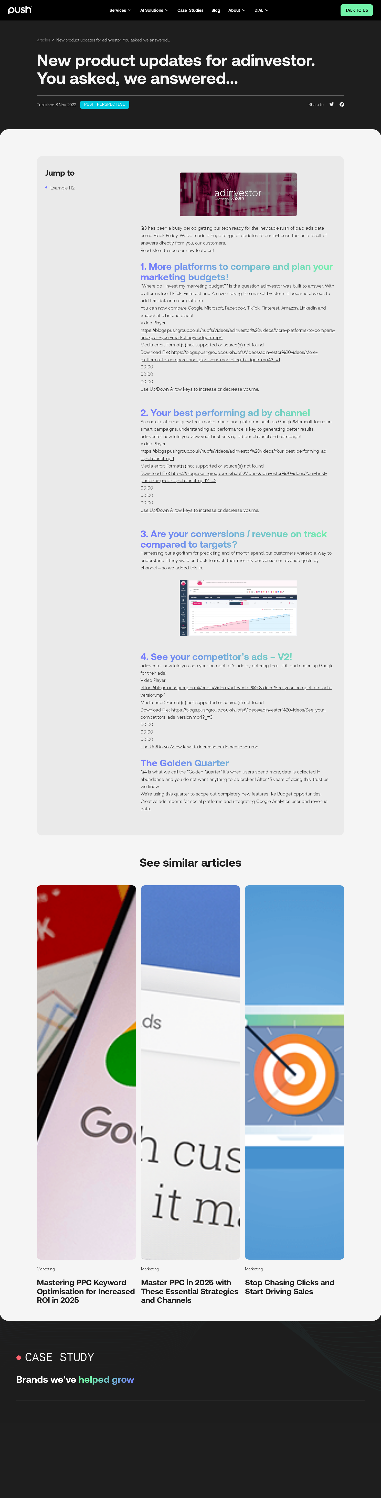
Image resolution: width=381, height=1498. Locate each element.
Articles (43, 40)
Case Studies (190, 10)
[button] (120, 10)
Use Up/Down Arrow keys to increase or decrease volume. (200, 389)
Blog (215, 10)
